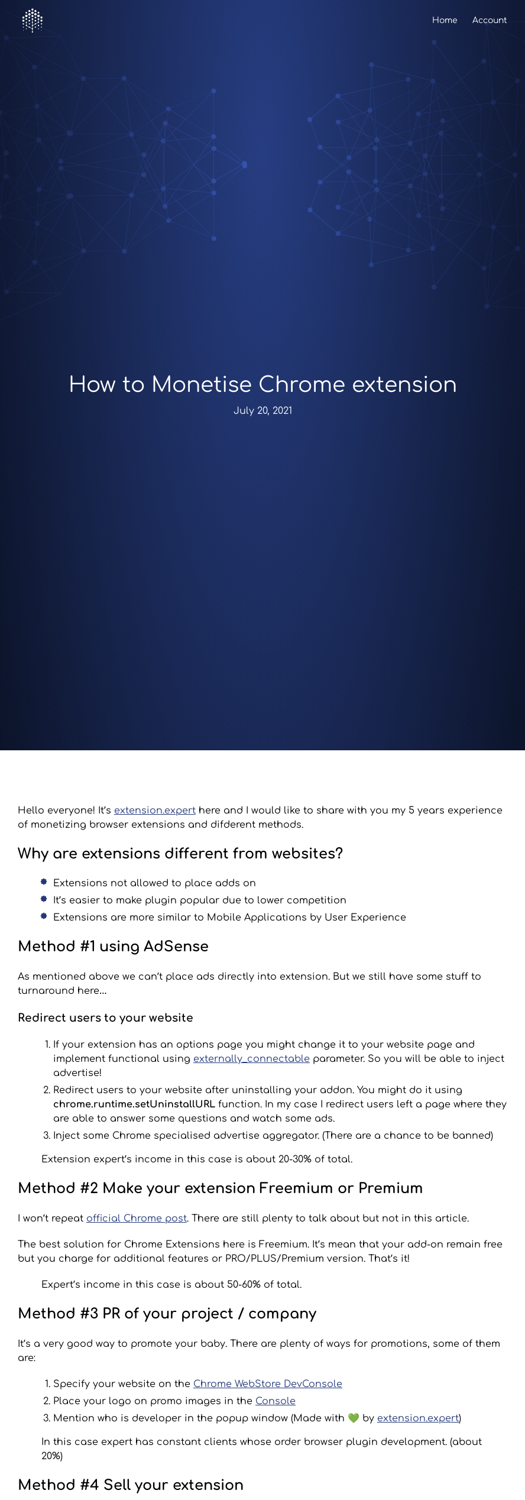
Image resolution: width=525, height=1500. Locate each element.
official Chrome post (136, 1218)
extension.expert (155, 810)
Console (275, 1401)
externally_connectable (251, 1059)
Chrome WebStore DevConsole (267, 1384)
